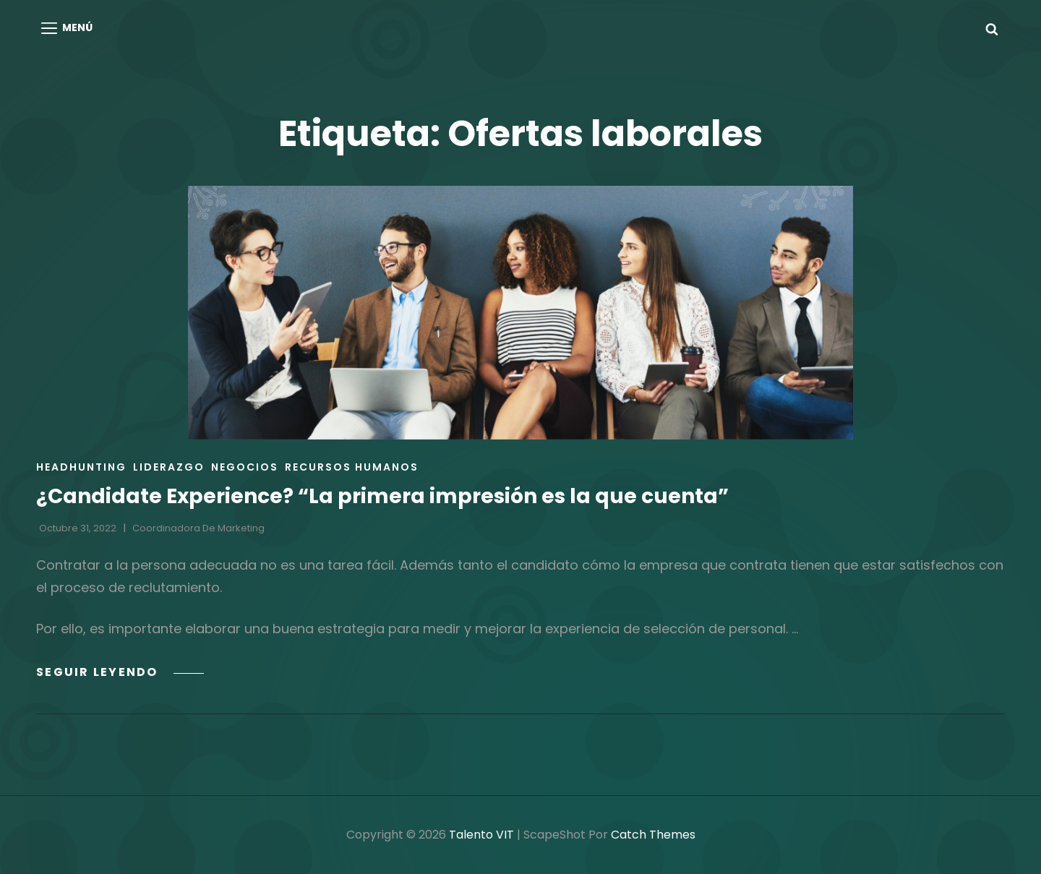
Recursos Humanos (352, 467)
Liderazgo (169, 467)
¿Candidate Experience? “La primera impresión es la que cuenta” (382, 496)
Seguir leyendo (120, 672)
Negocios (244, 467)
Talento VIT (481, 834)
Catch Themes (653, 834)
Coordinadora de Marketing (198, 528)
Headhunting (81, 467)
